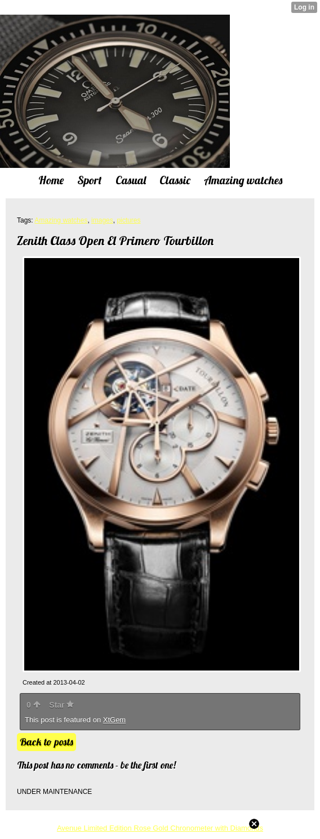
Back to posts (46, 741)
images (102, 220)
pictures (128, 220)
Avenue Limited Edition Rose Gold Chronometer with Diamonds (160, 828)
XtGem (114, 720)
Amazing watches (60, 220)
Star (61, 704)
